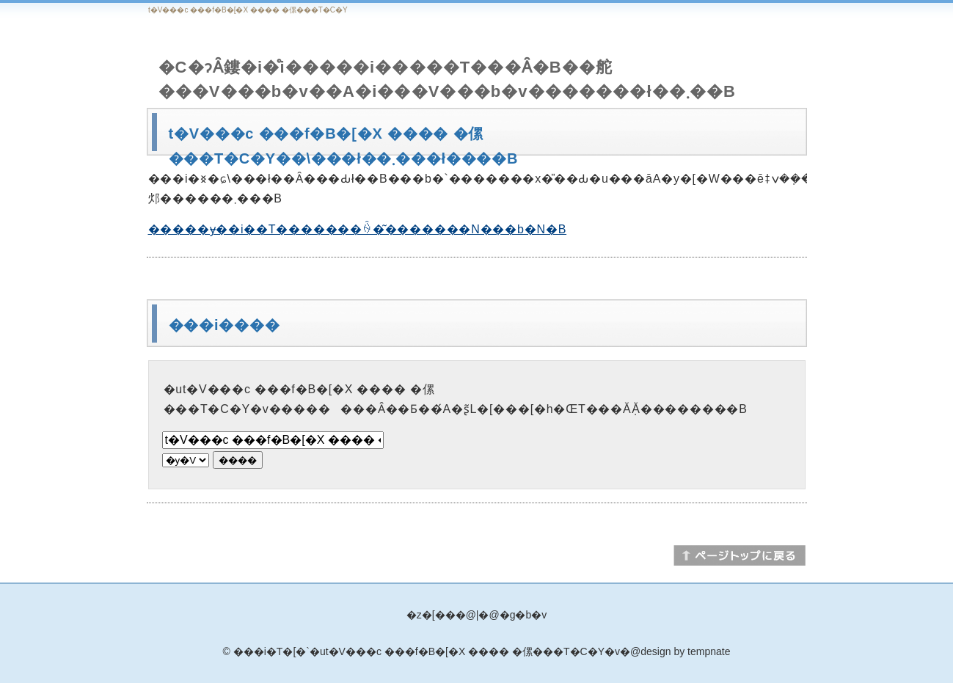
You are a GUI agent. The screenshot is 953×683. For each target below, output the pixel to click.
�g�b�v (523, 615)
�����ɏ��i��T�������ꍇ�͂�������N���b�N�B (357, 229)
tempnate (708, 651)
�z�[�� (431, 615)
